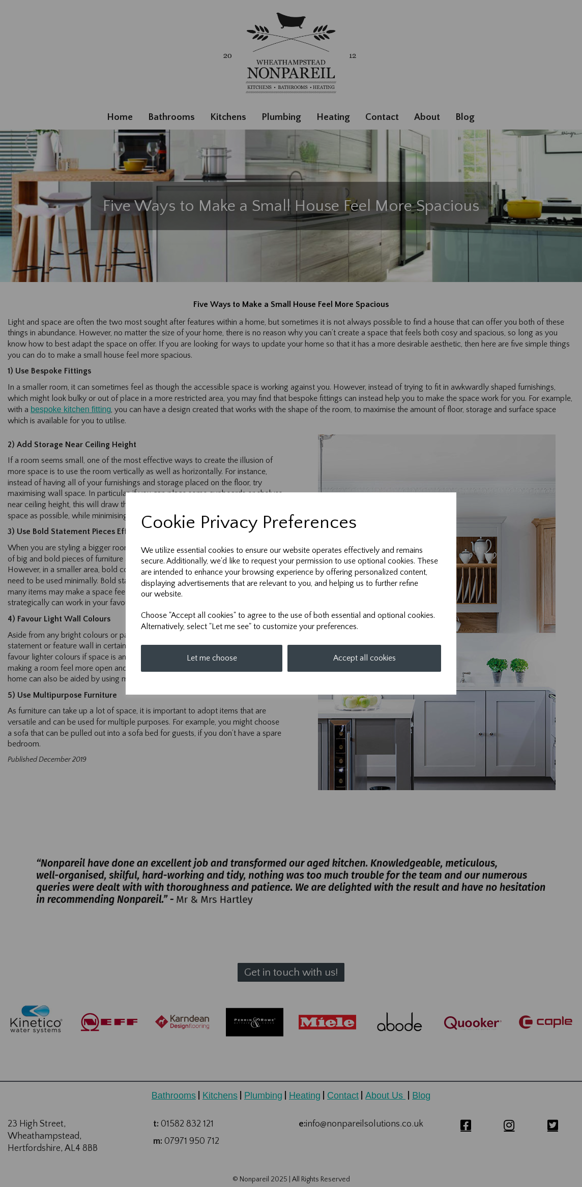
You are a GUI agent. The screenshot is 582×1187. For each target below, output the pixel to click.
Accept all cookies (364, 658)
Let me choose (212, 658)
